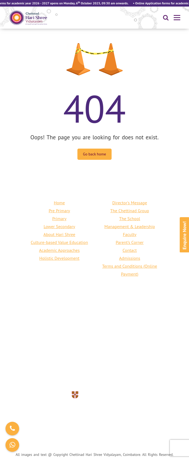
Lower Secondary (59, 226)
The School (129, 218)
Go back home (94, 154)
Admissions (129, 258)
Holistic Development (59, 258)
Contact (130, 250)
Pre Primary (59, 210)
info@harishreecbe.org (101, 376)
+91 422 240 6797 (118, 368)
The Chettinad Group (129, 210)
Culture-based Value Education (59, 242)
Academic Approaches (59, 250)
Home (59, 202)
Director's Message (129, 202)
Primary (59, 218)
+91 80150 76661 (78, 368)
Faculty (129, 234)
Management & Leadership (129, 226)
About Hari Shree (59, 234)
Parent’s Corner (130, 242)
